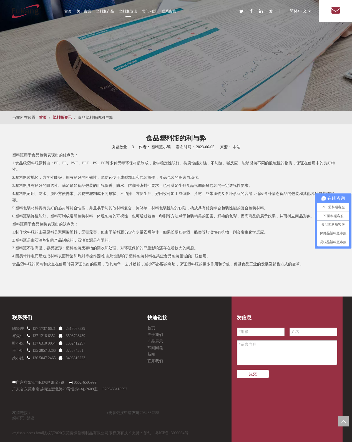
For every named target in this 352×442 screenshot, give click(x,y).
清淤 (31, 418)
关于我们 (155, 335)
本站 (236, 147)
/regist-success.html (27, 433)
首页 (68, 11)
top (343, 421)
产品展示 (155, 341)
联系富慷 (169, 11)
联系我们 (155, 361)
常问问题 (149, 11)
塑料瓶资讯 (128, 11)
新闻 (151, 354)
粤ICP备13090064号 (171, 433)
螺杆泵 (18, 418)
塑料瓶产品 (105, 11)
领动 (147, 433)
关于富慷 (84, 11)
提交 (253, 374)
